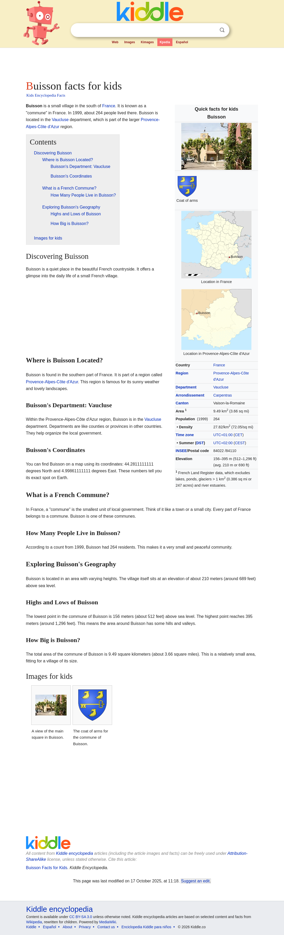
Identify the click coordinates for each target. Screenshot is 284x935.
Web (115, 42)
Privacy (85, 927)
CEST (240, 443)
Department (186, 387)
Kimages (147, 42)
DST (200, 443)
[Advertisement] (141, 62)
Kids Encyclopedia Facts (46, 95)
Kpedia (165, 42)
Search (222, 30)
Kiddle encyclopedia (74, 853)
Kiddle (31, 927)
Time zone (185, 435)
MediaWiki (107, 922)
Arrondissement (190, 395)
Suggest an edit (195, 881)
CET (238, 435)
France (219, 365)
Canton (182, 403)
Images (129, 42)
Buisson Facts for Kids (46, 867)
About (67, 927)
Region (182, 373)
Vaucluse (220, 387)
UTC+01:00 (223, 435)
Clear (211, 30)
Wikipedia (34, 922)
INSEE (181, 451)
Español (182, 42)
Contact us (106, 927)
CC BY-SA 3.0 (80, 917)
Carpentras (222, 395)
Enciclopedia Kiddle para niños (146, 927)
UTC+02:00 (223, 443)
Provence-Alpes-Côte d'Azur (52, 382)
